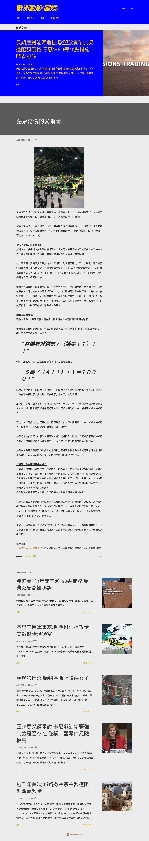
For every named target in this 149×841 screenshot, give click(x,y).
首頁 (17, 18)
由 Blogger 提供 (74, 834)
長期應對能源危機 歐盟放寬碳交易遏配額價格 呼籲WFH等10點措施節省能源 (55, 49)
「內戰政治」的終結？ (28, 548)
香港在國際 (53, 18)
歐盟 (40, 18)
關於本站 (29, 18)
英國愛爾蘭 (27, 556)
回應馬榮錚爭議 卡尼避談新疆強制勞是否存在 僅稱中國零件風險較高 (52, 733)
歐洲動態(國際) (37, 8)
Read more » (88, 612)
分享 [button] (17, 85)
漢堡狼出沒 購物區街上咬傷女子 (52, 678)
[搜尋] (123, 8)
